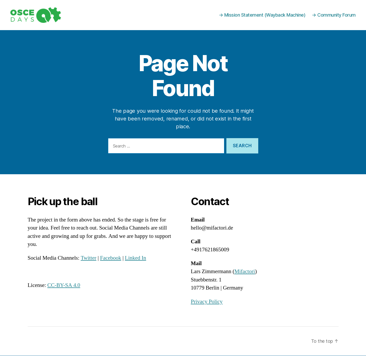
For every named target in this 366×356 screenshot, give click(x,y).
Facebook (110, 258)
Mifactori (244, 271)
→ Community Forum (334, 15)
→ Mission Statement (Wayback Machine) (262, 15)
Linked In (135, 258)
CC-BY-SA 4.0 (63, 285)
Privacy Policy (207, 301)
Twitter (88, 258)
